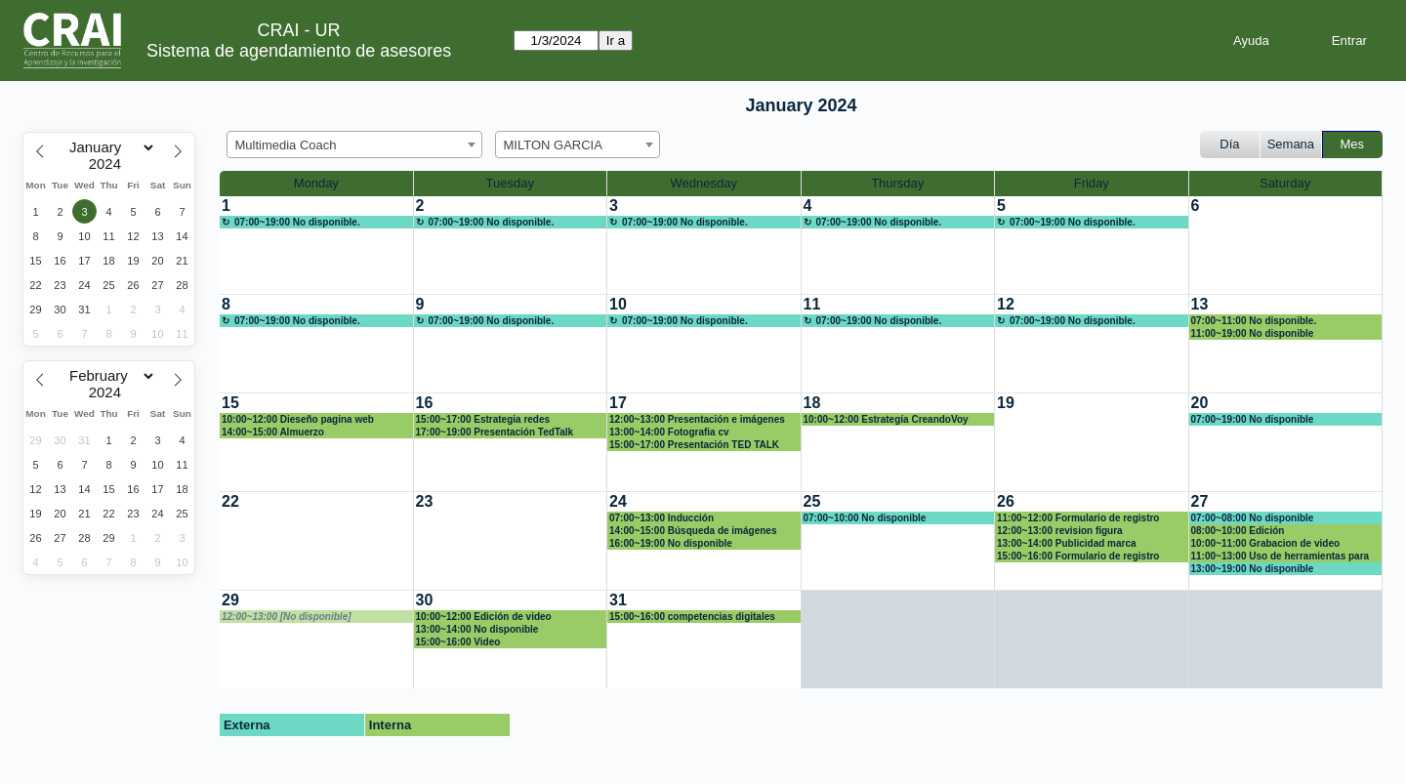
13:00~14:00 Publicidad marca (1067, 543)
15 (230, 402)
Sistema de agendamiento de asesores (298, 51)
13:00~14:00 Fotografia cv (669, 432)
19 (1005, 402)
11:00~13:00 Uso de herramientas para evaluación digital (1280, 556)
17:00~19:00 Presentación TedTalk (495, 432)
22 (230, 501)
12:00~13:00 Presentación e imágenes (697, 419)
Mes (1353, 144)
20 (1200, 402)
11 (812, 304)
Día (1229, 144)
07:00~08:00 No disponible (1252, 518)
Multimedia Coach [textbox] (286, 145)
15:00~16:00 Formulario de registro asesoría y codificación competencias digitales (1085, 556)
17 (618, 402)
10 (618, 304)
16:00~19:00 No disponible (670, 543)
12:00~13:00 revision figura (1060, 530)
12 (1005, 304)
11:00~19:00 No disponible (1252, 333)
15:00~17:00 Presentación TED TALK (694, 444)
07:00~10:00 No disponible (865, 518)
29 (230, 600)
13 (1200, 304)
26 (1005, 501)
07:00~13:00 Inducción (661, 518)
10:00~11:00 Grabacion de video (1266, 543)
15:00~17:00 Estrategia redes (483, 419)
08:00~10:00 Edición (1238, 530)
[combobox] (354, 144)
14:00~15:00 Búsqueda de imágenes (692, 530)
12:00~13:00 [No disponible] (287, 616)
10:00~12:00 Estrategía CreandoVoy (886, 419)
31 (618, 600)
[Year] (109, 164)
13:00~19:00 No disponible (1252, 568)
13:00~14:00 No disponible (477, 629)
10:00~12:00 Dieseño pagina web (298, 419)
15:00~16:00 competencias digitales (692, 616)
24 (618, 501)
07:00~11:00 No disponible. (1254, 320)
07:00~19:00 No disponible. (297, 222)
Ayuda (1251, 40)
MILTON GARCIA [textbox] (553, 145)
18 (812, 402)
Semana (1290, 144)
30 (425, 600)
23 (425, 501)
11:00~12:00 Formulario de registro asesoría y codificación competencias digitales (1085, 518)
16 (425, 402)
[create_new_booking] (316, 245)
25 (812, 501)
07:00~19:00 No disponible (1252, 419)
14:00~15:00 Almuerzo (273, 432)
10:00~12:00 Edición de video (484, 616)
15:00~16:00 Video (458, 642)
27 (1200, 501)
